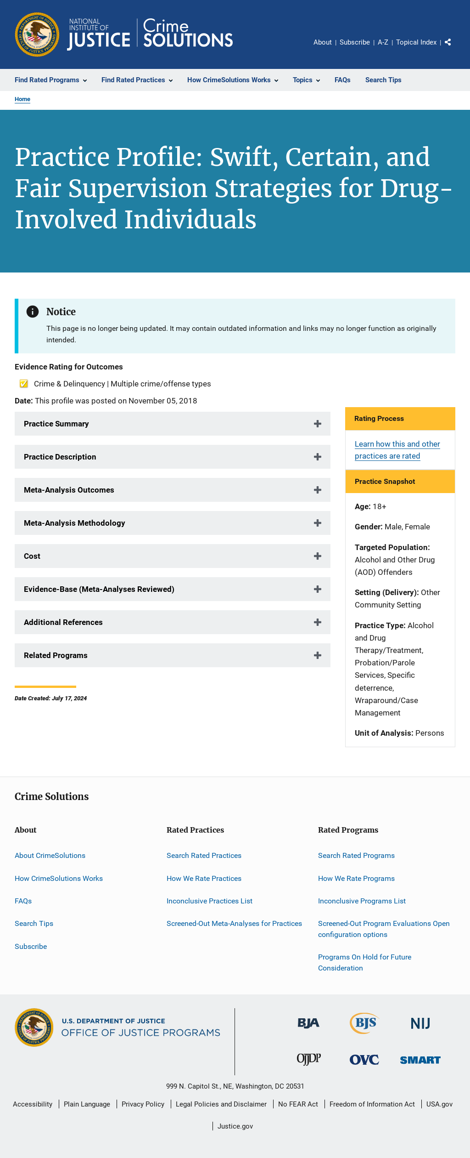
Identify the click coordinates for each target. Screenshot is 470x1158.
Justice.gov (235, 1126)
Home (22, 99)
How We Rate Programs (356, 878)
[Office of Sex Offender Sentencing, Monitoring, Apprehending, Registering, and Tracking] (420, 1065)
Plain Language (87, 1104)
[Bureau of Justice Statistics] (365, 1035)
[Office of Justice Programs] (37, 34)
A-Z (383, 42)
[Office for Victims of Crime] (364, 1066)
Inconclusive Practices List (209, 901)
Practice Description (60, 456)
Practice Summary (56, 423)
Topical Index (416, 42)
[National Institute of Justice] (420, 1030)
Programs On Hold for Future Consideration (364, 962)
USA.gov (439, 1104)
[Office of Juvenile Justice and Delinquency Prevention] (309, 1067)
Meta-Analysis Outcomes (69, 489)
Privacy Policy (143, 1104)
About (322, 42)
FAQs (23, 901)
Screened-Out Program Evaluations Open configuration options (384, 929)
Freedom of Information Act (372, 1104)
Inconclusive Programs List (362, 901)
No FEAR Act (298, 1104)
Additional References (63, 622)
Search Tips (34, 923)
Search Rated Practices (204, 855)
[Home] (150, 34)
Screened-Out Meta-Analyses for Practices (234, 923)
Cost (32, 556)
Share (455, 48)
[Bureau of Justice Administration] (308, 1030)
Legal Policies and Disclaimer (221, 1104)
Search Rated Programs (356, 855)
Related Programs (56, 655)
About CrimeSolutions (50, 855)
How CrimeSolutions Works (59, 878)
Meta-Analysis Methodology (74, 523)
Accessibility (32, 1104)
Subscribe (355, 42)
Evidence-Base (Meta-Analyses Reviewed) (99, 589)
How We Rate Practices (204, 878)
